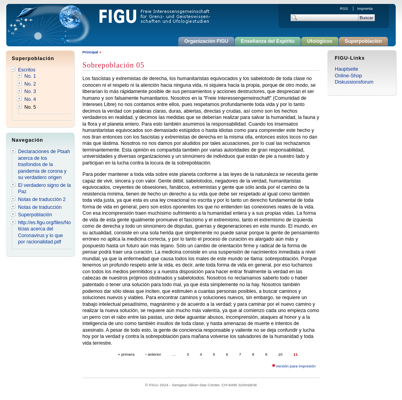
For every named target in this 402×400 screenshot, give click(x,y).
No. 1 (30, 76)
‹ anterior (153, 354)
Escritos (26, 70)
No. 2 (30, 84)
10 (280, 354)
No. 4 (30, 99)
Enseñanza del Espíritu (268, 41)
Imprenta (365, 8)
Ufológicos (319, 41)
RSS (344, 8)
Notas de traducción (40, 207)
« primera (126, 354)
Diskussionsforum (354, 82)
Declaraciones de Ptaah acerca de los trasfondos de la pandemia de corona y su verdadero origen (44, 164)
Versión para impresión (296, 366)
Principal (90, 52)
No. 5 (30, 107)
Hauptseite (346, 69)
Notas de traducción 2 (42, 199)
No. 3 (30, 91)
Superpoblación (363, 41)
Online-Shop (348, 76)
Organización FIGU (206, 41)
